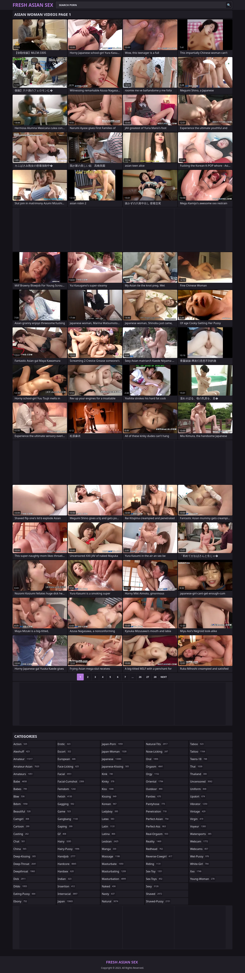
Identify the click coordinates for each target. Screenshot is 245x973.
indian (65, 878)
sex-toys (154, 878)
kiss (108, 789)
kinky (108, 781)
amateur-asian (26, 766)
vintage (198, 811)
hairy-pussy (69, 848)
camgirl (21, 819)
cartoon (21, 826)
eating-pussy (24, 893)
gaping (65, 826)
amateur (23, 759)
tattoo (198, 751)
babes (20, 789)
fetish (65, 796)
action (20, 744)
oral (152, 759)
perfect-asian (157, 819)
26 (140, 677)
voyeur (198, 826)
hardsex (66, 871)
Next (164, 677)
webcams (199, 848)
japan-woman (114, 751)
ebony (20, 901)
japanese (112, 759)
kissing (109, 796)
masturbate (113, 863)
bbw (19, 796)
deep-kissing (25, 856)
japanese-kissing (116, 766)
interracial (68, 893)
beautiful (22, 811)
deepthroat (24, 871)
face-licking (69, 766)
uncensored (201, 781)
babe (20, 781)
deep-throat (25, 863)
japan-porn (113, 744)
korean (109, 804)
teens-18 (199, 759)
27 (147, 677)
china (20, 848)
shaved (154, 893)
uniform (198, 789)
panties (154, 796)
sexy (152, 886)
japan (66, 901)
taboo (197, 744)
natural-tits (157, 744)
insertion (67, 886)
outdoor (154, 789)
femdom (67, 789)
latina (109, 833)
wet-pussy (200, 856)
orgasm (155, 766)
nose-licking (157, 751)
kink (108, 774)
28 (155, 677)
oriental (155, 781)
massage (111, 856)
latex (108, 819)
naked (109, 886)
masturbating (114, 871)
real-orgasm (157, 833)
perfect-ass (156, 826)
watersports (201, 833)
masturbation (114, 878)
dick (20, 878)
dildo (20, 886)
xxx (196, 871)
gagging (66, 804)
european (67, 759)
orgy (153, 774)
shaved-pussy (158, 901)
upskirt (198, 796)
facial (65, 774)
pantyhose (156, 804)
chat (19, 841)
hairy (65, 841)
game (65, 811)
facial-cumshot (71, 781)
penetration (156, 811)
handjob (67, 856)
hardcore (67, 863)
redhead (155, 848)
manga (109, 848)
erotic (64, 744)
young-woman (202, 878)
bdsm (20, 804)
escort (65, 751)
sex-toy (154, 871)
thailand (198, 774)
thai (196, 766)
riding (154, 863)
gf (62, 833)
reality (154, 841)
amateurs (23, 774)
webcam (199, 841)
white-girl (199, 863)
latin (109, 826)
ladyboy (110, 811)
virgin (197, 819)
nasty (109, 893)
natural (110, 901)
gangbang (68, 819)
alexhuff (21, 751)
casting (21, 833)
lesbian (110, 841)
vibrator (199, 804)
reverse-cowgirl (159, 856)
